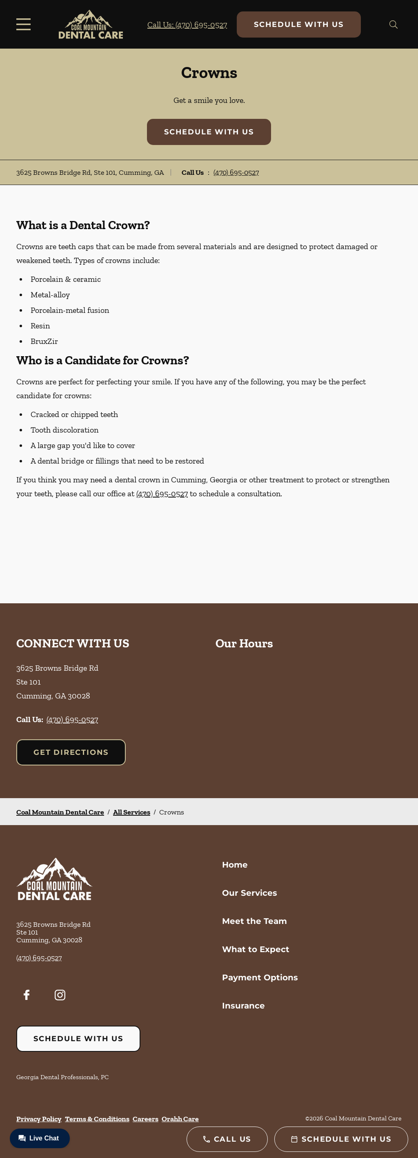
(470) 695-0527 (236, 172)
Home (235, 865)
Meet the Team (254, 921)
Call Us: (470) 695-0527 (187, 24)
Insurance (243, 1006)
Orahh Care (180, 1118)
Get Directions (71, 752)
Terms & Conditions (97, 1118)
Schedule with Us (299, 24)
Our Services (249, 893)
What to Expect (255, 949)
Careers (145, 1118)
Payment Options (260, 977)
